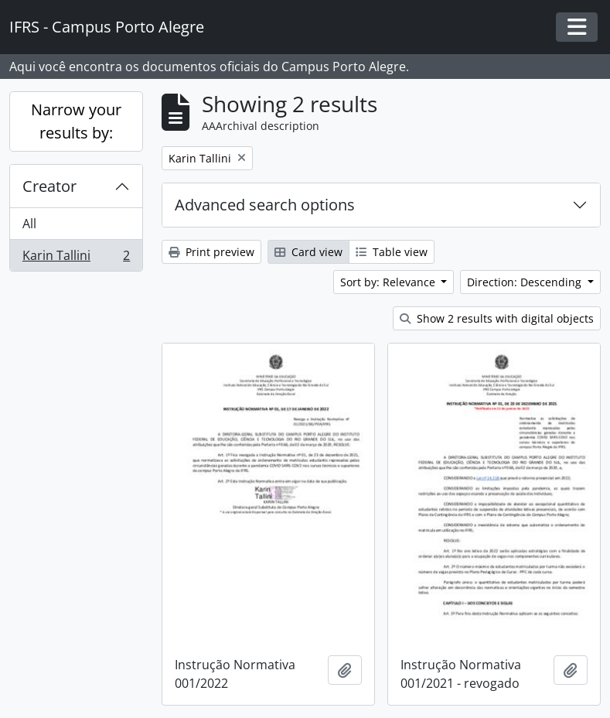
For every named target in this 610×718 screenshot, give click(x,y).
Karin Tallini (76, 258)
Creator (49, 186)
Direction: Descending (525, 282)
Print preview (211, 251)
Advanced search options (265, 204)
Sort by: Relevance (389, 282)
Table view (392, 251)
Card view (308, 251)
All (29, 223)
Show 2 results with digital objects (497, 318)
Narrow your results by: (76, 121)
